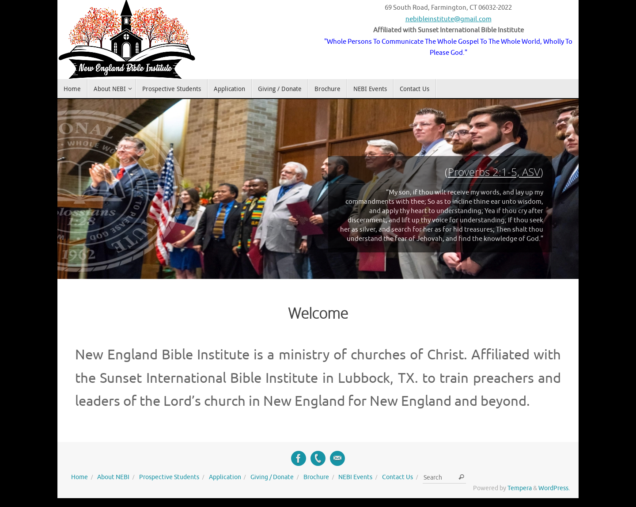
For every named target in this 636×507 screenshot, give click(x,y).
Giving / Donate (272, 477)
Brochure (316, 477)
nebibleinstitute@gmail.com (448, 19)
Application (225, 477)
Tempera (519, 488)
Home (79, 477)
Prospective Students (169, 477)
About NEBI (113, 477)
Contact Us (397, 477)
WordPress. (554, 488)
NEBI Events (355, 477)
